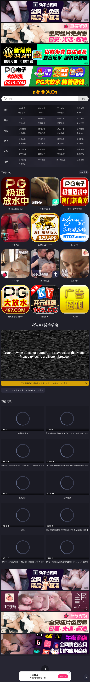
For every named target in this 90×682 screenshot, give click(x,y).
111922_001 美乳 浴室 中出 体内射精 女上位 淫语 (23, 390)
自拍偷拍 (41, 118)
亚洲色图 (41, 139)
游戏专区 (80, 108)
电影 (6, 130)
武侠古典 (80, 149)
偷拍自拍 (41, 129)
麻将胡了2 (22, 112)
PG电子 (22, 108)
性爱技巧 (80, 154)
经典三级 (41, 133)
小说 (6, 151)
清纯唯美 (41, 143)
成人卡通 (61, 129)
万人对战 (61, 108)
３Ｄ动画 (80, 118)
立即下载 (62, 676)
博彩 (6, 110)
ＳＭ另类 (80, 123)
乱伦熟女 (61, 133)
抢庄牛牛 (80, 112)
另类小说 (41, 154)
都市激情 (22, 149)
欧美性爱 (80, 129)
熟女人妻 (22, 123)
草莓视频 (41, 159)
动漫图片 (80, 139)
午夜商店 (22, 159)
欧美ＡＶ (61, 118)
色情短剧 (22, 164)
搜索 (83, 98)
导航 (6, 161)
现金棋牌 (61, 112)
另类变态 (80, 133)
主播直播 (61, 123)
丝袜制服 (41, 123)
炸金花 (41, 112)
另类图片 (80, 143)
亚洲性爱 (22, 129)
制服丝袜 (22, 133)
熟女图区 (61, 143)
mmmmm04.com (45, 92)
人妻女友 (61, 149)
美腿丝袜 (22, 143)
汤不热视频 (61, 159)
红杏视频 (80, 159)
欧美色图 (61, 139)
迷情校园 (22, 154)
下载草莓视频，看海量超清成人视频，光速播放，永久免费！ (54, 383)
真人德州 (41, 108)
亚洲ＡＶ (22, 118)
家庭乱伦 (41, 149)
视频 (6, 120)
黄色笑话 (61, 154)
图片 (6, 141)
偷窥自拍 (22, 139)
